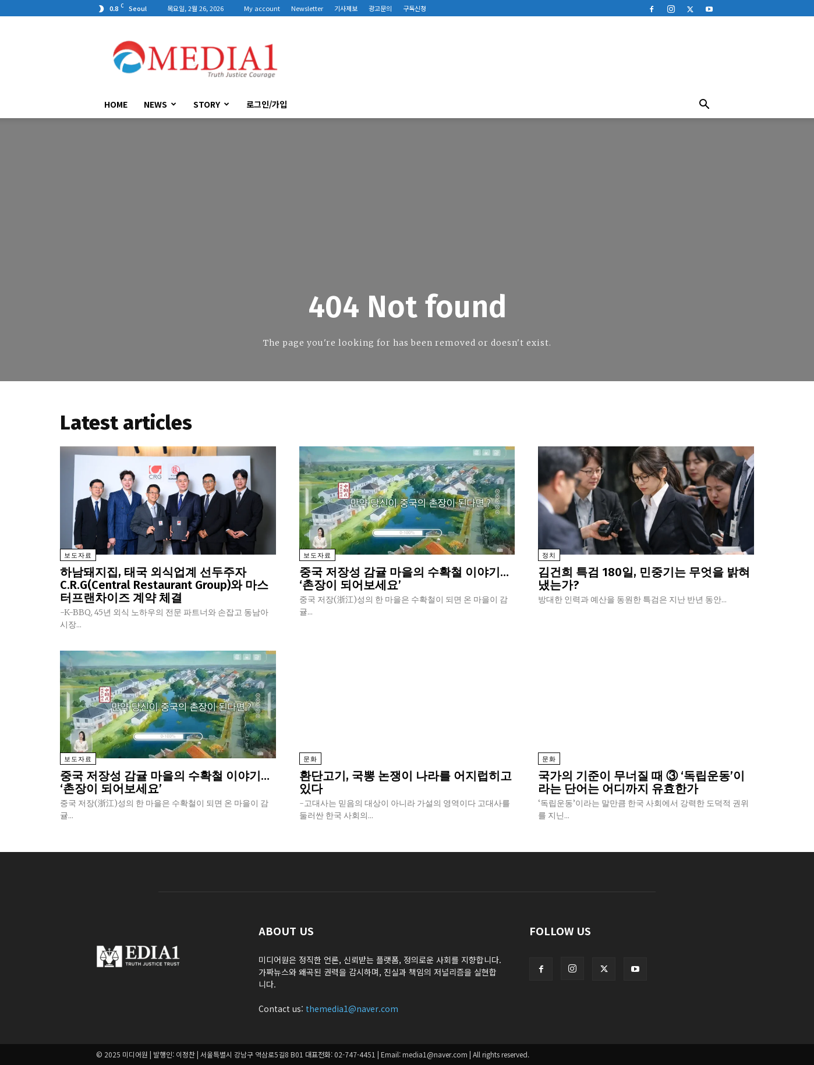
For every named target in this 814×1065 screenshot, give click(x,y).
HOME (116, 104)
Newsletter (307, 8)
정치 (549, 555)
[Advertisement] (506, 59)
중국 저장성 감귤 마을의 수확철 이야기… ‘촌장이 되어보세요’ (404, 578)
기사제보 (346, 8)
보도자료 (78, 555)
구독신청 (414, 8)
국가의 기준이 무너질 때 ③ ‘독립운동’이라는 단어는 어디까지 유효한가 (641, 782)
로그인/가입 (266, 104)
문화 (310, 759)
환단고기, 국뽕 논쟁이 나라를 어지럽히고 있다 (405, 782)
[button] (704, 105)
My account (262, 8)
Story (211, 104)
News (160, 104)
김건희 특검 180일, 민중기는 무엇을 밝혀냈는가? (644, 578)
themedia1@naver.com (352, 1008)
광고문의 (380, 8)
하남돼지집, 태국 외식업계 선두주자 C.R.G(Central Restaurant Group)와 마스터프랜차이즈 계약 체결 (164, 585)
